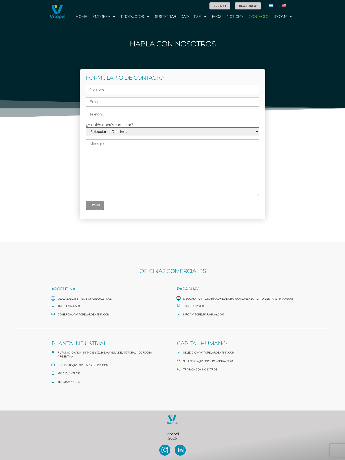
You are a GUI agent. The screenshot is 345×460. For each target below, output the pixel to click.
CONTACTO (258, 17)
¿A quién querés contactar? (109, 125)
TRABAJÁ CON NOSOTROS (200, 369)
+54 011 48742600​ (69, 306)
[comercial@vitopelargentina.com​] (53, 314)
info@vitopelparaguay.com (203, 314)
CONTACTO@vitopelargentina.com (83, 365)
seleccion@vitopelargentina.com (208, 352)
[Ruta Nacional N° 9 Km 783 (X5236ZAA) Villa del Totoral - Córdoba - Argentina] (53, 352)
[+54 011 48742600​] (53, 305)
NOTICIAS (235, 17)
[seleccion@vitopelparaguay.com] (178, 360)
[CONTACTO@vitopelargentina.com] (53, 364)
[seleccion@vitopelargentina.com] (178, 352)
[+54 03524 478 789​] (53, 381)
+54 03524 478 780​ (69, 373)
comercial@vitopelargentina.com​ (83, 314)
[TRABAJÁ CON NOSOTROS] (178, 369)
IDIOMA (283, 17)
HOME (81, 17)
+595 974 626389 (193, 306)
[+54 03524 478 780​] (53, 373)
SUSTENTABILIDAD (172, 17)
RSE (200, 17)
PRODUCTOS (135, 17)
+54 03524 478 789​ (69, 381)
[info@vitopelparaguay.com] (178, 314)
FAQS (216, 17)
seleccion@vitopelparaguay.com (208, 361)
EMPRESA (104, 17)
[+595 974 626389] (178, 305)
